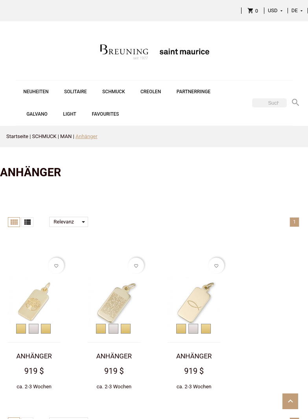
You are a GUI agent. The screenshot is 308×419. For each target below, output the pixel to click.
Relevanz (70, 222)
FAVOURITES (105, 114)
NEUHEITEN (35, 91)
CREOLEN (150, 91)
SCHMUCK (113, 91)
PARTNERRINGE (193, 91)
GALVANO (37, 114)
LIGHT (69, 114)
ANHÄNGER (34, 356)
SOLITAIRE (75, 91)
